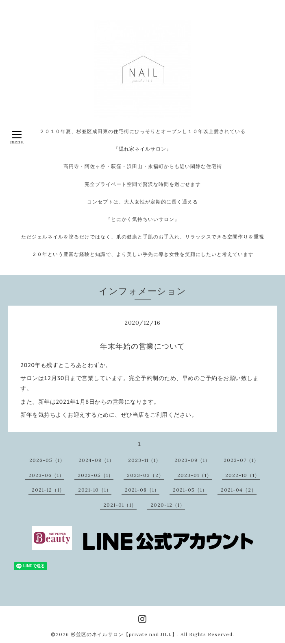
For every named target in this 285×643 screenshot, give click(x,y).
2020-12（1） (167, 505)
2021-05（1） (190, 490)
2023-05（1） (95, 475)
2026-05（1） (47, 460)
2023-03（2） (145, 475)
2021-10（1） (94, 490)
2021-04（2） (239, 490)
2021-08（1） (142, 490)
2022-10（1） (242, 475)
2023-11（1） (144, 460)
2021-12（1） (48, 490)
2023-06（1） (46, 475)
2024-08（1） (96, 460)
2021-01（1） (120, 505)
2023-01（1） (194, 475)
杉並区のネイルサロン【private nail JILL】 (124, 634)
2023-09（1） (192, 460)
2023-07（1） (241, 460)
